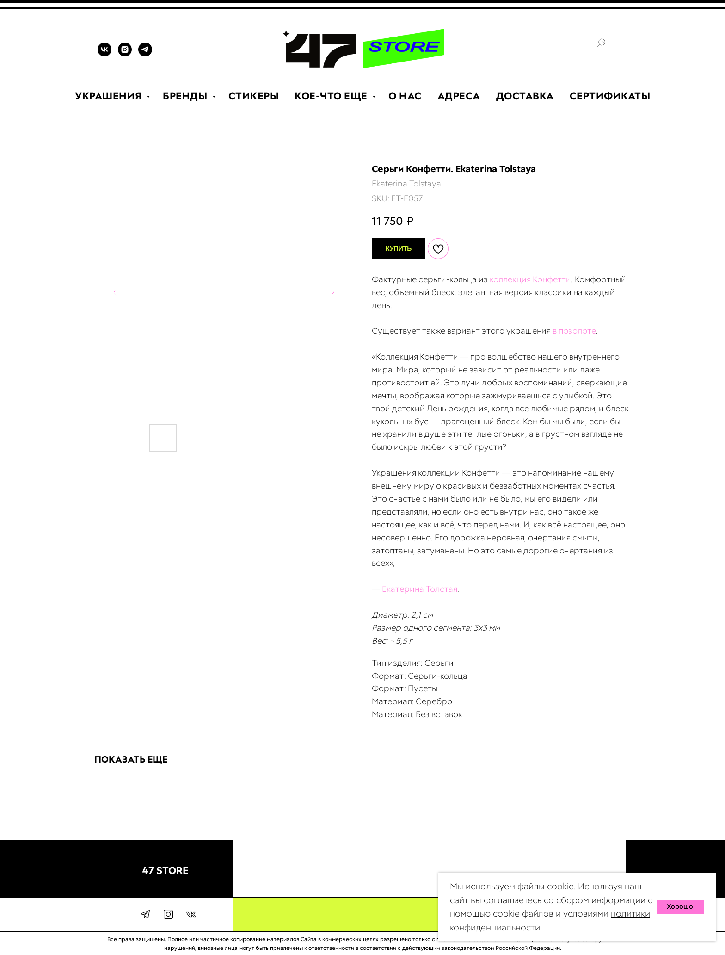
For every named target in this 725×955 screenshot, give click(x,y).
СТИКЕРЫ (253, 96)
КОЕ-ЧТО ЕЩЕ (332, 96)
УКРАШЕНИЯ (109, 96)
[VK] (104, 54)
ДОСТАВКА (525, 96)
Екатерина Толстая (419, 588)
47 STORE (165, 870)
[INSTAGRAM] (125, 54)
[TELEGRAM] (145, 54)
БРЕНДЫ (186, 96)
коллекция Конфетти (530, 279)
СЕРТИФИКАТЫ (610, 96)
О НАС (405, 96)
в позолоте (574, 330)
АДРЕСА (458, 96)
